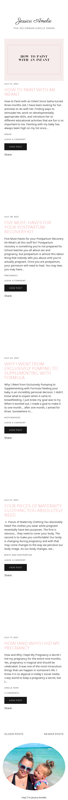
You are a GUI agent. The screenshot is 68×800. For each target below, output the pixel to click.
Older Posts (13, 733)
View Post (15, 146)
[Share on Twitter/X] (17, 155)
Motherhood (12, 417)
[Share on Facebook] (16, 155)
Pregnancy (11, 275)
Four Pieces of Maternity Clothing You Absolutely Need (33, 511)
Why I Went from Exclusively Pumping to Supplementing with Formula (31, 371)
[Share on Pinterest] (19, 155)
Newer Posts (54, 733)
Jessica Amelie (34, 21)
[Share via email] (14, 155)
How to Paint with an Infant (29, 92)
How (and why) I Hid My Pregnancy (31, 646)
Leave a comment (15, 139)
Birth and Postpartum (18, 555)
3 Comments (11, 693)
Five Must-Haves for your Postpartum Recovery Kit (27, 227)
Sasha (7, 134)
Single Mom (11, 688)
